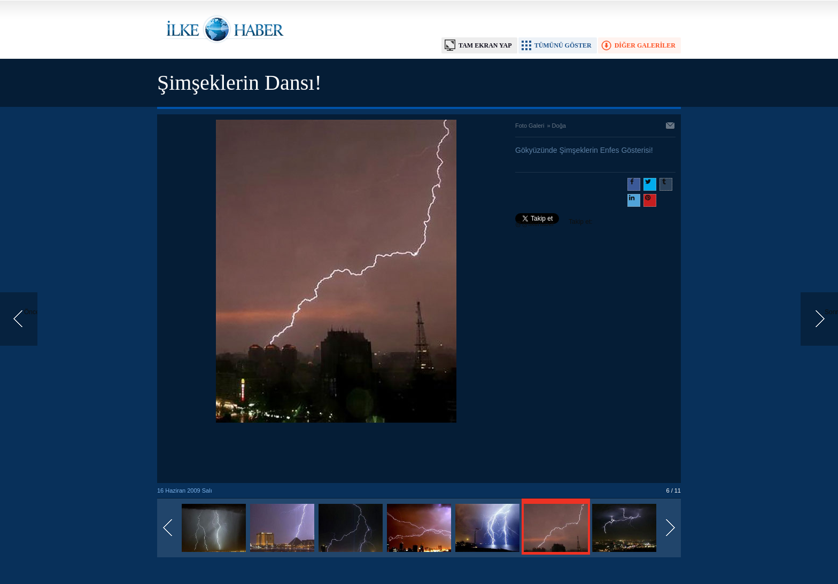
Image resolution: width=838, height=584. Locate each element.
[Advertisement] (336, 454)
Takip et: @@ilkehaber (554, 223)
